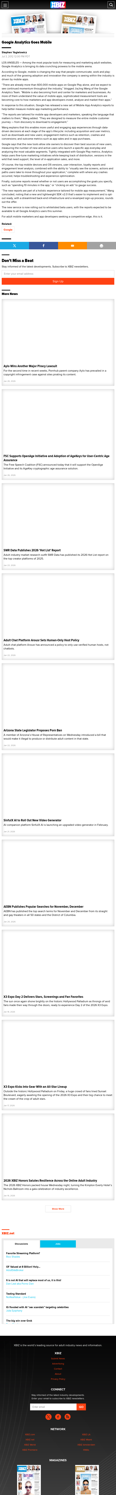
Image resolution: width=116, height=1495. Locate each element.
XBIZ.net (8, 1233)
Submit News (58, 1358)
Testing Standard (16, 1293)
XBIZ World (30, 1444)
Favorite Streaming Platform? (23, 1253)
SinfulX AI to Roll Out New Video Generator (32, 820)
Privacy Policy (58, 1379)
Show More (58, 1208)
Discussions (21, 1243)
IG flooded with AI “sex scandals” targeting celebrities (37, 1307)
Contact (58, 1368)
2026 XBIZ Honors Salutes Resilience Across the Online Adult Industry (50, 1180)
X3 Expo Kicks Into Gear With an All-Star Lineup (35, 1086)
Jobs (57, 1243)
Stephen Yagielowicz (14, 52)
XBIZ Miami (86, 1439)
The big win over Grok (19, 1320)
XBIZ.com (30, 1434)
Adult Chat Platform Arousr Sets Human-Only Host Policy (41, 640)
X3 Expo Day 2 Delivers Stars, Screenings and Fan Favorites (43, 996)
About (58, 1374)
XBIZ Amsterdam (86, 1444)
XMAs (86, 1449)
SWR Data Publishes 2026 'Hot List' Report (32, 550)
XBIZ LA (86, 1434)
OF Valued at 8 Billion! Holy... (23, 1267)
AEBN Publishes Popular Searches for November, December (43, 906)
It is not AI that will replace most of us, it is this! (33, 1280)
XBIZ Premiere (29, 1449)
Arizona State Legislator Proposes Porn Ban (33, 730)
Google (8, 230)
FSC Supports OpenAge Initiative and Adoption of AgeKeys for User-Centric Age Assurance (57, 458)
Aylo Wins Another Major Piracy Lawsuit (30, 366)
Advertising (58, 1363)
